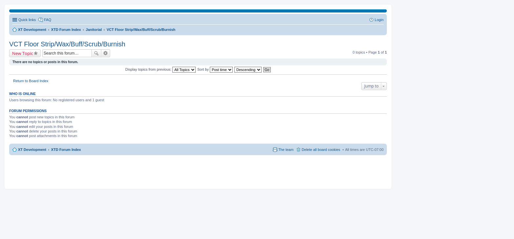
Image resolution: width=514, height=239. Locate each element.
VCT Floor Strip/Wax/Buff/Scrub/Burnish (67, 44)
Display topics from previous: (160, 69)
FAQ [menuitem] (47, 20)
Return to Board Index (31, 81)
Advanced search (105, 53)
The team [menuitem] (285, 150)
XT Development (32, 150)
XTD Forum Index (66, 150)
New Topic (22, 53)
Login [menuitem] (379, 20)
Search (96, 53)
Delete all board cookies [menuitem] (321, 150)
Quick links (27, 20)
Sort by (215, 69)
